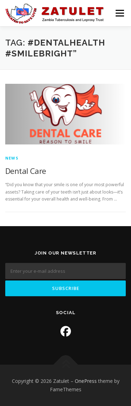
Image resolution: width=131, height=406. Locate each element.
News (12, 158)
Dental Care (25, 170)
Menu (119, 13)
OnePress (86, 381)
